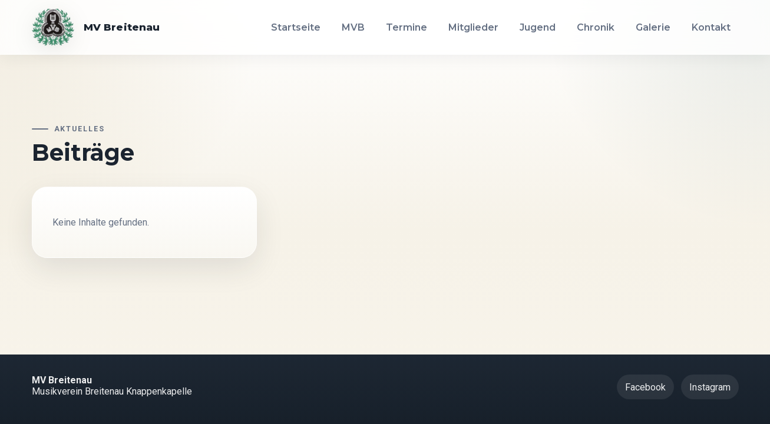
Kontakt (711, 27)
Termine (406, 27)
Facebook (645, 387)
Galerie (653, 27)
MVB (353, 27)
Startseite (295, 27)
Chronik (595, 27)
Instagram (710, 387)
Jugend (538, 27)
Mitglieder (473, 27)
